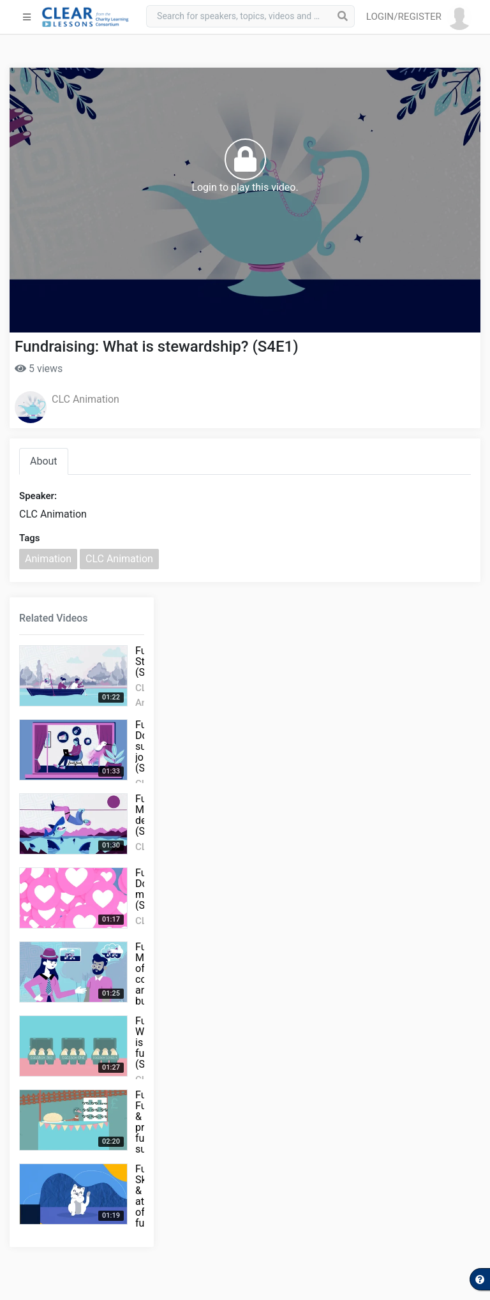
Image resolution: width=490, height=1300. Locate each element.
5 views (39, 368)
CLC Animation (85, 399)
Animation (48, 559)
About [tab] (43, 461)
